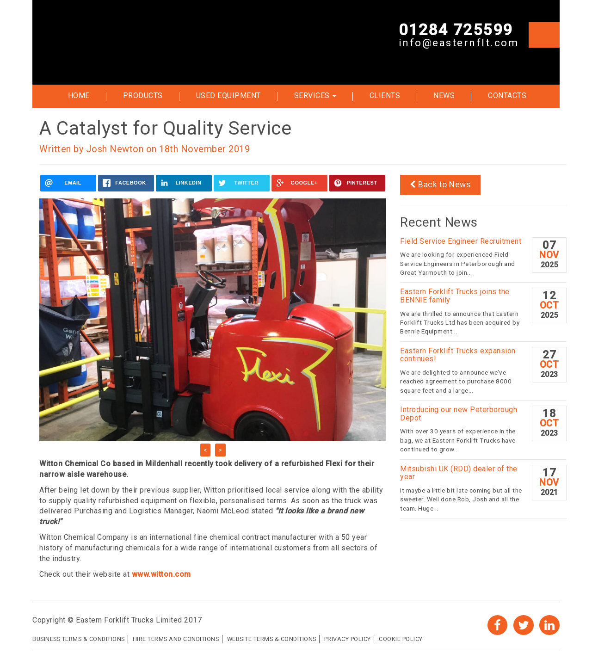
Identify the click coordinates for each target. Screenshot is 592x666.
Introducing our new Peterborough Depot (458, 413)
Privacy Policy (347, 638)
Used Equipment (228, 95)
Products (143, 95)
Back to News (440, 184)
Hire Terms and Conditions (176, 638)
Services (315, 95)
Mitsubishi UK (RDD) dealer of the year (459, 472)
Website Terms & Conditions (271, 638)
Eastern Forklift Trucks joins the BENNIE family (455, 295)
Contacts (507, 95)
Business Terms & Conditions (78, 638)
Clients (385, 95)
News (444, 95)
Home (79, 95)
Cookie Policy (401, 638)
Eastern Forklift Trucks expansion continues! (458, 355)
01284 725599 (456, 30)
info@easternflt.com (459, 43)
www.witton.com (161, 574)
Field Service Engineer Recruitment (460, 241)
